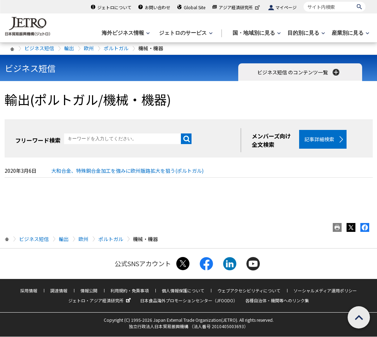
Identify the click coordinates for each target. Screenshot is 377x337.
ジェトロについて (114, 7)
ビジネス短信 (39, 48)
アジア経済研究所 (240, 7)
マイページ (286, 7)
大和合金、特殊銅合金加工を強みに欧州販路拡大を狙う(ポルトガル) (127, 171)
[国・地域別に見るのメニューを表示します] (256, 33)
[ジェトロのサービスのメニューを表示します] (185, 33)
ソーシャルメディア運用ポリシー (325, 291)
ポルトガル (116, 48)
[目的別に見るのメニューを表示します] (305, 33)
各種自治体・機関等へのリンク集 (277, 301)
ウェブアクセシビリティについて (248, 291)
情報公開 (88, 291)
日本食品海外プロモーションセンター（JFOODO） (189, 301)
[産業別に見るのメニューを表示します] (350, 33)
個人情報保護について (183, 291)
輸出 (69, 48)
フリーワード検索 (38, 140)
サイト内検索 (303, 1)
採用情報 (28, 291)
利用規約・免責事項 (129, 291)
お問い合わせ (157, 7)
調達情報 (58, 291)
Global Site (194, 7)
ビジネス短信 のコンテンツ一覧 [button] (299, 72)
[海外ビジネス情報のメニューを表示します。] (125, 33)
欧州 (89, 48)
